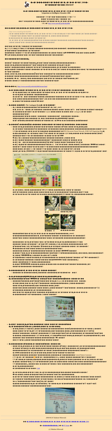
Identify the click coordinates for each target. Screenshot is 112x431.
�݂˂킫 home (66, 425)
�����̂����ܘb (51, 425)
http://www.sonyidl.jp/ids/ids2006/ (59, 23)
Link (38, 368)
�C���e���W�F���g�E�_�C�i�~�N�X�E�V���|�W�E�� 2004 (58, 421)
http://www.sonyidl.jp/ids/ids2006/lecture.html (32, 86)
